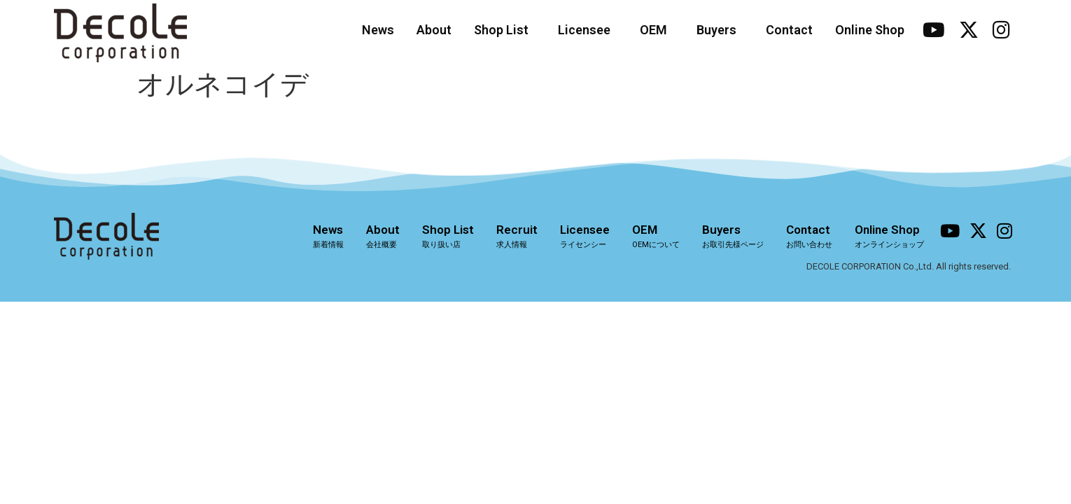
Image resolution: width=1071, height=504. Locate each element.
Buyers (719, 29)
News (378, 29)
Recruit (517, 236)
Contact (789, 29)
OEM (657, 29)
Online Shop (869, 29)
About (433, 29)
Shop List (505, 29)
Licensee (587, 29)
